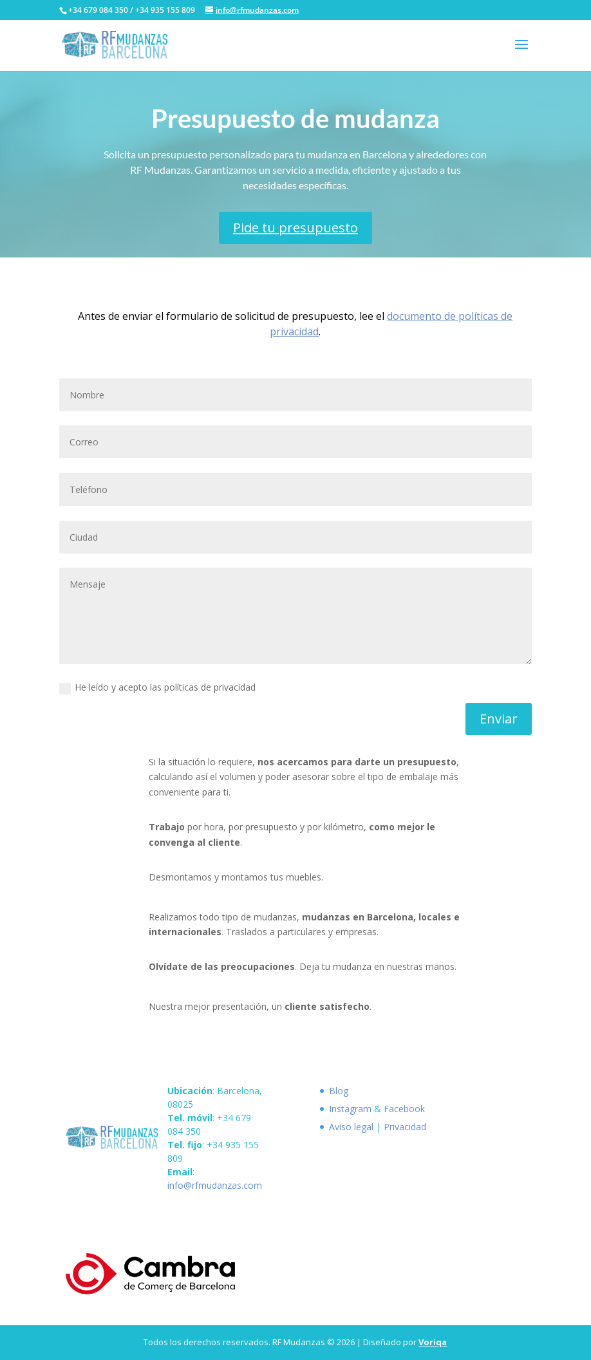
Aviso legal (351, 1127)
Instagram (350, 1109)
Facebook (404, 1109)
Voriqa (432, 1342)
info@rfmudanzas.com (214, 1185)
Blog (338, 1091)
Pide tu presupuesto (295, 227)
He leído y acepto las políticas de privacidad (157, 687)
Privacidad (405, 1127)
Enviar (499, 718)
